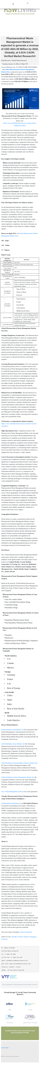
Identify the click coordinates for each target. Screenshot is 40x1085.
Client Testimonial (26, 932)
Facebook (4, 939)
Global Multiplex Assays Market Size (13, 744)
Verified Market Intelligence (10, 803)
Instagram (33, 937)
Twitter (20, 937)
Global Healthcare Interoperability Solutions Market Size (19, 763)
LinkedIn (14, 937)
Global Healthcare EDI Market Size (12, 729)
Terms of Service (16, 1056)
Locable (10, 1056)
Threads (26, 937)
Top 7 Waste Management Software (12, 791)
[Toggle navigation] (27, 3)
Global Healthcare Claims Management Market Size (17, 777)
